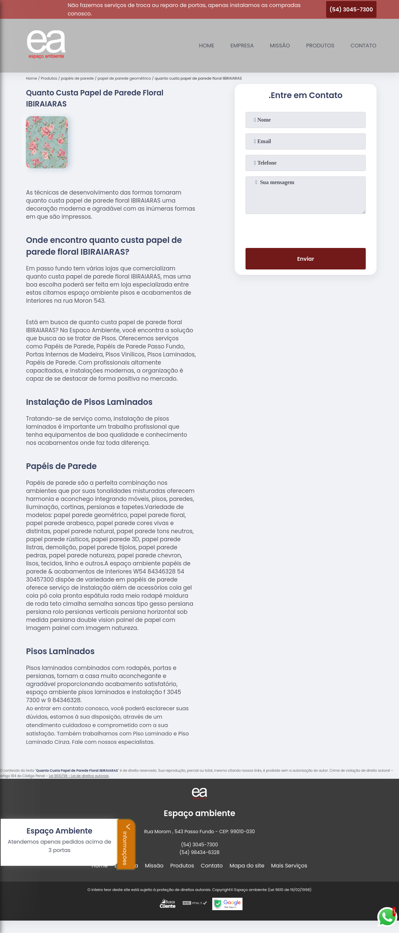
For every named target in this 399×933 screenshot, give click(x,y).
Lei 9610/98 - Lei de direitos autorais (79, 775)
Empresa (242, 45)
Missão (280, 45)
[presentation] (306, 229)
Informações (33, 843)
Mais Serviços (289, 866)
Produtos (320, 45)
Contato (363, 45)
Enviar (305, 259)
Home (207, 45)
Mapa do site (246, 866)
